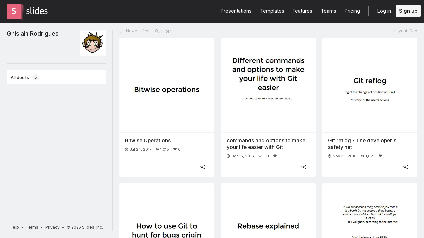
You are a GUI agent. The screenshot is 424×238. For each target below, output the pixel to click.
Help (14, 227)
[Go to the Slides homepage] (14, 11)
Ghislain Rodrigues (33, 33)
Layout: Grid (405, 30)
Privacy (52, 227)
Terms (32, 227)
